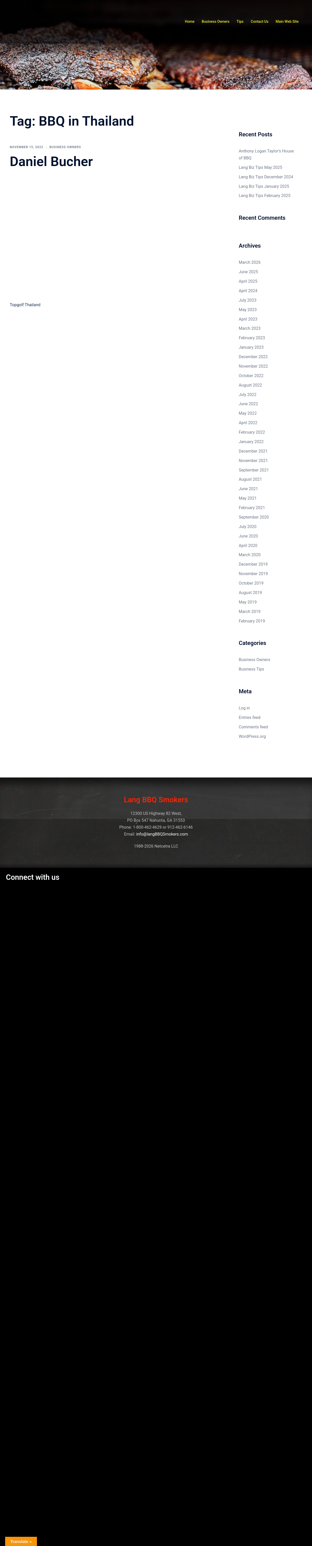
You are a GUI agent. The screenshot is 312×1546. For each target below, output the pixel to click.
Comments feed (253, 727)
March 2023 (250, 328)
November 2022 (253, 366)
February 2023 (252, 337)
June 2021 (248, 488)
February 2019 (252, 621)
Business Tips (251, 669)
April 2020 (248, 545)
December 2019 (253, 564)
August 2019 (250, 592)
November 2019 (253, 573)
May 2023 (248, 309)
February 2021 (252, 507)
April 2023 (248, 319)
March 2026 (250, 262)
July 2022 (248, 394)
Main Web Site (287, 21)
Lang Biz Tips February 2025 (264, 195)
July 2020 (248, 526)
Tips (240, 21)
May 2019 (248, 602)
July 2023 (248, 300)
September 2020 (254, 517)
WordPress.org (252, 736)
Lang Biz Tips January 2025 (264, 186)
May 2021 (248, 498)
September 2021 (254, 470)
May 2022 (248, 413)
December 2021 (253, 451)
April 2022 (248, 422)
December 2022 (253, 356)
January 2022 (251, 441)
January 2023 (251, 347)
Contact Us (259, 21)
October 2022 (251, 375)
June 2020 (248, 536)
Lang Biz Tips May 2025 (260, 167)
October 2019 (251, 583)
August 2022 (250, 385)
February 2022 (252, 432)
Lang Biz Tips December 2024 (266, 176)
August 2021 (250, 479)
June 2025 (248, 271)
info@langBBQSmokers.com (162, 834)
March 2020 (250, 554)
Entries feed (250, 717)
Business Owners (215, 21)
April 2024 (248, 290)
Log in (244, 708)
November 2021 (253, 460)
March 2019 (250, 611)
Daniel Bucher (51, 161)
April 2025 (248, 281)
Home (189, 21)
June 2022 (248, 403)
